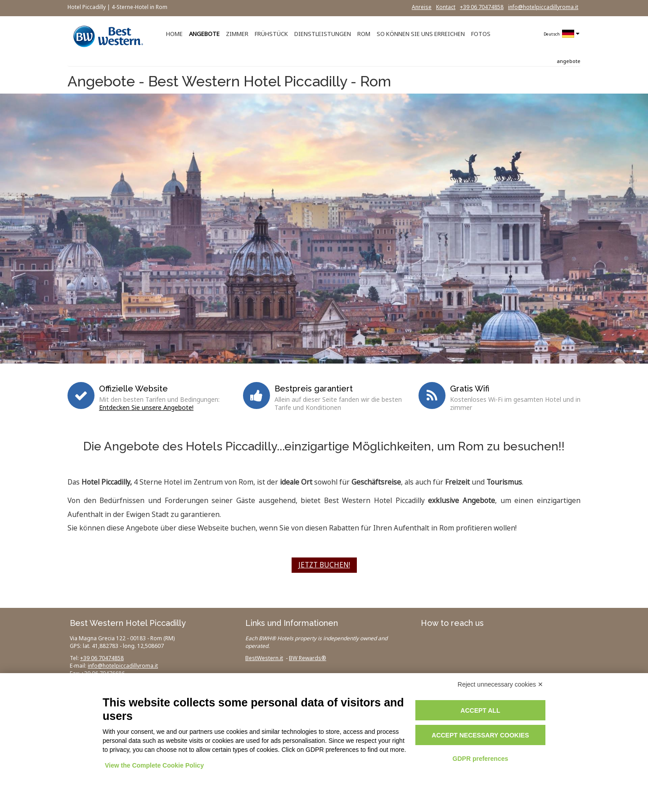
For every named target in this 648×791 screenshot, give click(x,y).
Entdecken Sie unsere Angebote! (146, 407)
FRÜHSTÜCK (271, 34)
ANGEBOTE (204, 34)
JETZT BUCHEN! (324, 565)
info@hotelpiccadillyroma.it (543, 7)
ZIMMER (237, 34)
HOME (174, 34)
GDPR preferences (480, 758)
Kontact (445, 7)
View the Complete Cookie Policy (154, 765)
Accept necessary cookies (480, 735)
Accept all (480, 710)
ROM (363, 34)
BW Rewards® (307, 658)
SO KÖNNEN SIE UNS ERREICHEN (421, 34)
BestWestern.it (264, 658)
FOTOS (480, 34)
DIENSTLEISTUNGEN (322, 34)
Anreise (422, 7)
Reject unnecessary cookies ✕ (500, 684)
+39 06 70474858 (482, 7)
